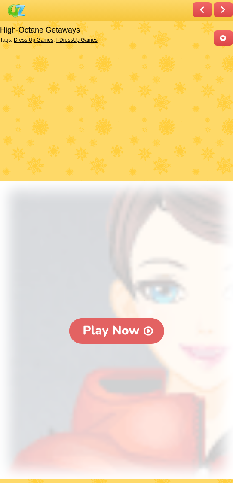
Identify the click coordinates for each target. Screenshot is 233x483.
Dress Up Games (33, 40)
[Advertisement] (114, 114)
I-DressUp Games (77, 40)
